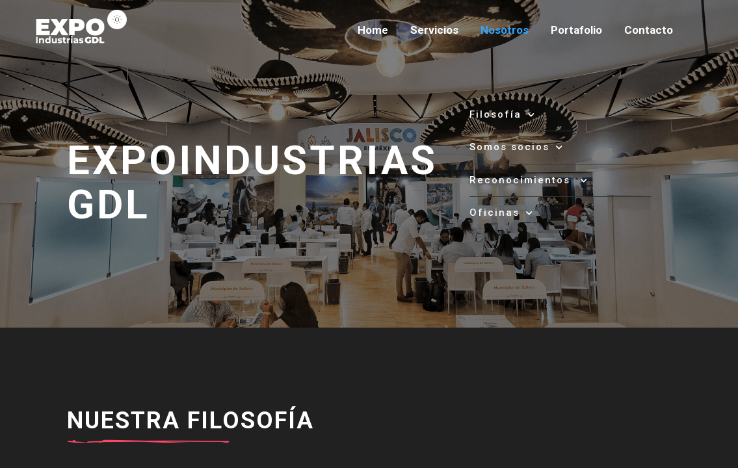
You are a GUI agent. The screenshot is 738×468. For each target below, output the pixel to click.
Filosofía (502, 114)
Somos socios (516, 147)
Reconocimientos (528, 180)
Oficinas (501, 212)
